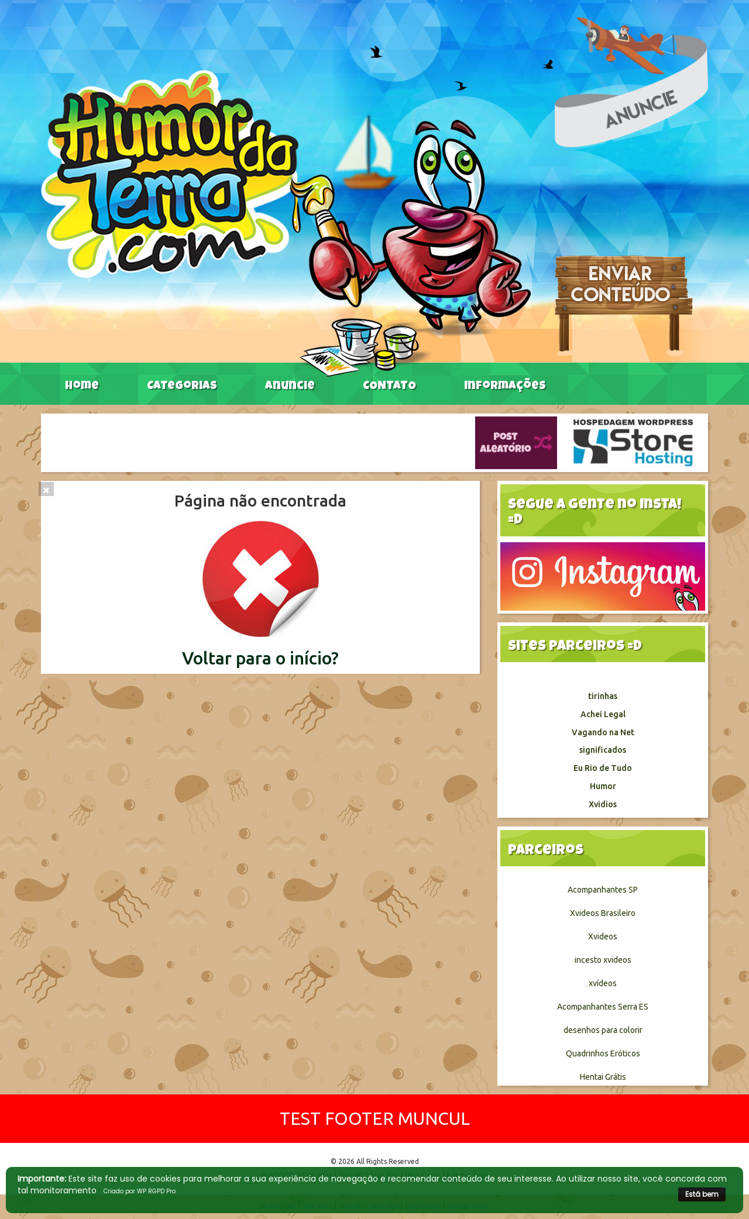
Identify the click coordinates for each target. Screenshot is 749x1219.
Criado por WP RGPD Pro (140, 1191)
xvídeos (603, 983)
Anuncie (290, 386)
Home (82, 386)
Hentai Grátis (603, 1077)
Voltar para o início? (260, 658)
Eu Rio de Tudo (602, 768)
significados (602, 750)
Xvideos (602, 936)
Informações (505, 386)
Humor (603, 786)
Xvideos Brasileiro (602, 913)
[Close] (46, 489)
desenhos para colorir (603, 1030)
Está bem (702, 1194)
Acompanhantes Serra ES (602, 1006)
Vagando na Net (603, 732)
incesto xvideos (603, 960)
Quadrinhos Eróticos (603, 1053)
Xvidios (603, 804)
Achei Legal (603, 714)
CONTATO (389, 386)
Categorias (182, 386)
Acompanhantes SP (603, 889)
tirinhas (602, 696)
